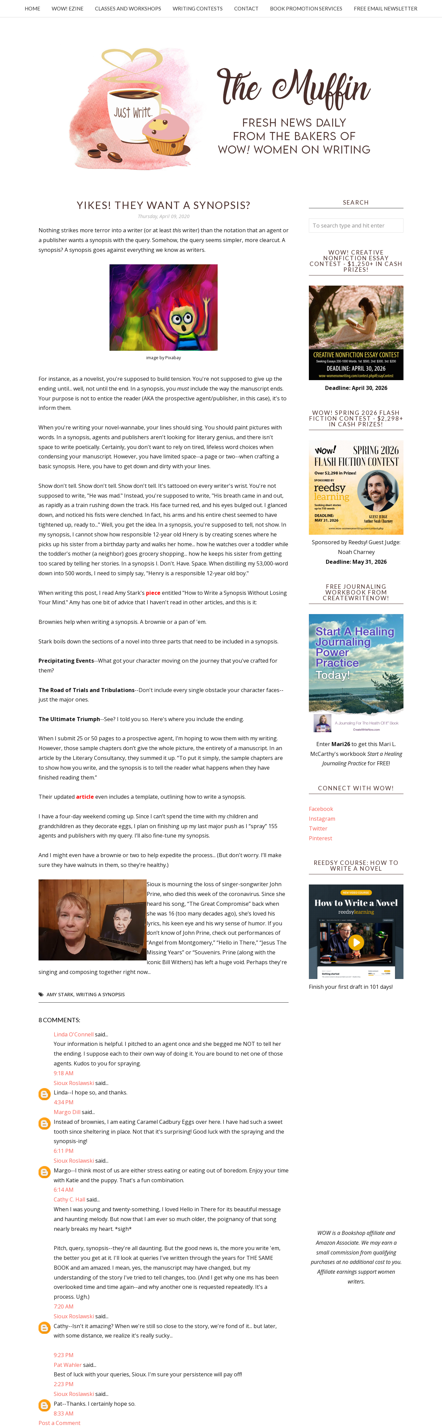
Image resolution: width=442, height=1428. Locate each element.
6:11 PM (64, 1151)
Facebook (321, 809)
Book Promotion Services (306, 8)
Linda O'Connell (74, 1034)
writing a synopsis (100, 994)
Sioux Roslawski (74, 1083)
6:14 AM (64, 1189)
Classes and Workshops (128, 8)
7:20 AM (64, 1306)
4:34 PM (64, 1102)
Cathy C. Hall (69, 1199)
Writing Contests (198, 8)
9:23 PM (64, 1355)
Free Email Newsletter (385, 8)
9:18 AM (64, 1073)
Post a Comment (59, 1423)
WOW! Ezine (67, 8)
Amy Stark (60, 994)
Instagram (322, 818)
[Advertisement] (356, 1110)
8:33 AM (64, 1413)
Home (32, 8)
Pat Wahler (68, 1365)
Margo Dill (67, 1112)
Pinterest (320, 838)
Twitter (318, 828)
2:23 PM (64, 1384)
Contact (246, 8)
